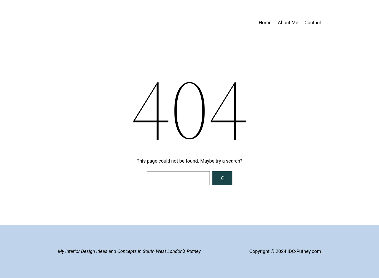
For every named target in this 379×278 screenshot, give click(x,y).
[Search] (222, 178)
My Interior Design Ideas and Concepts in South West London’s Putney (129, 251)
